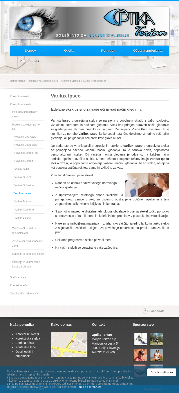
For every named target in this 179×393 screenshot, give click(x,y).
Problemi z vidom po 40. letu (75, 81)
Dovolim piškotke (162, 372)
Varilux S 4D (21, 169)
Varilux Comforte (24, 209)
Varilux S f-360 (23, 177)
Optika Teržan (17, 81)
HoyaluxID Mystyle (25, 136)
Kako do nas (29, 61)
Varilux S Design (24, 185)
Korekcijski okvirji (20, 96)
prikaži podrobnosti (90, 386)
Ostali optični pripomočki (24, 293)
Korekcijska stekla (48, 81)
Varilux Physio (22, 201)
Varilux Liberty (22, 217)
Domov (30, 50)
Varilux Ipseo (99, 81)
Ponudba (108, 50)
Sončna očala (18, 277)
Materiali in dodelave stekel (28, 253)
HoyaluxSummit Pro (26, 152)
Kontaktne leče (18, 285)
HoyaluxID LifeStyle (26, 144)
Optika (69, 50)
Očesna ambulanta (148, 50)
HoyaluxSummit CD (26, 161)
